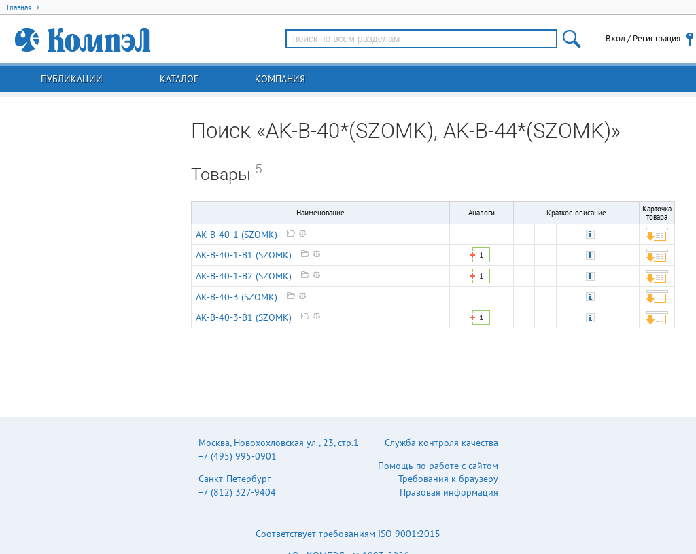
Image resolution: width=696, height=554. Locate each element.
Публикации (72, 79)
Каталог (179, 79)
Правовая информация (449, 492)
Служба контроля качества (441, 442)
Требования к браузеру (448, 478)
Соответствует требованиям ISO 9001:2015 (348, 533)
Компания (280, 79)
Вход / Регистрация (643, 38)
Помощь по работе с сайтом (438, 466)
